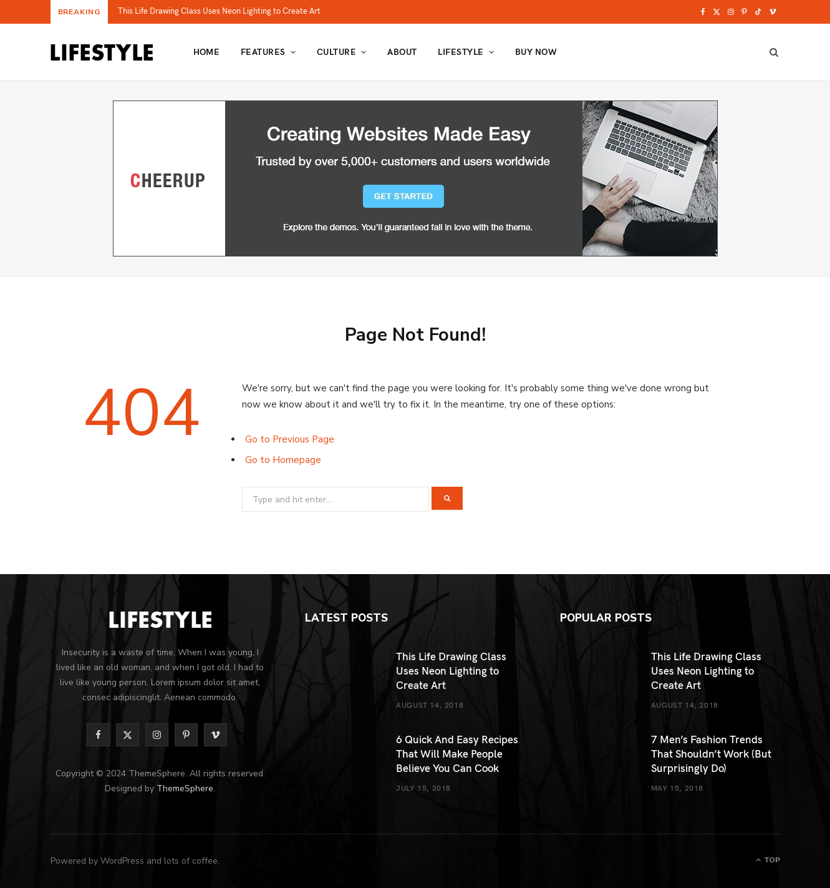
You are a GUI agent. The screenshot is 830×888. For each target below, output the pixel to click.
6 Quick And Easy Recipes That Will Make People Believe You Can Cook (457, 753)
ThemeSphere (185, 788)
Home (206, 51)
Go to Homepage (283, 460)
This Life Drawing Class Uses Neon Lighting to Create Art (219, 11)
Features (263, 51)
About (402, 51)
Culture (336, 51)
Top (768, 860)
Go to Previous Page (289, 439)
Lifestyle (460, 51)
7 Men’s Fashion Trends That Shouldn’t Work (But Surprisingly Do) (711, 753)
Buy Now (536, 51)
